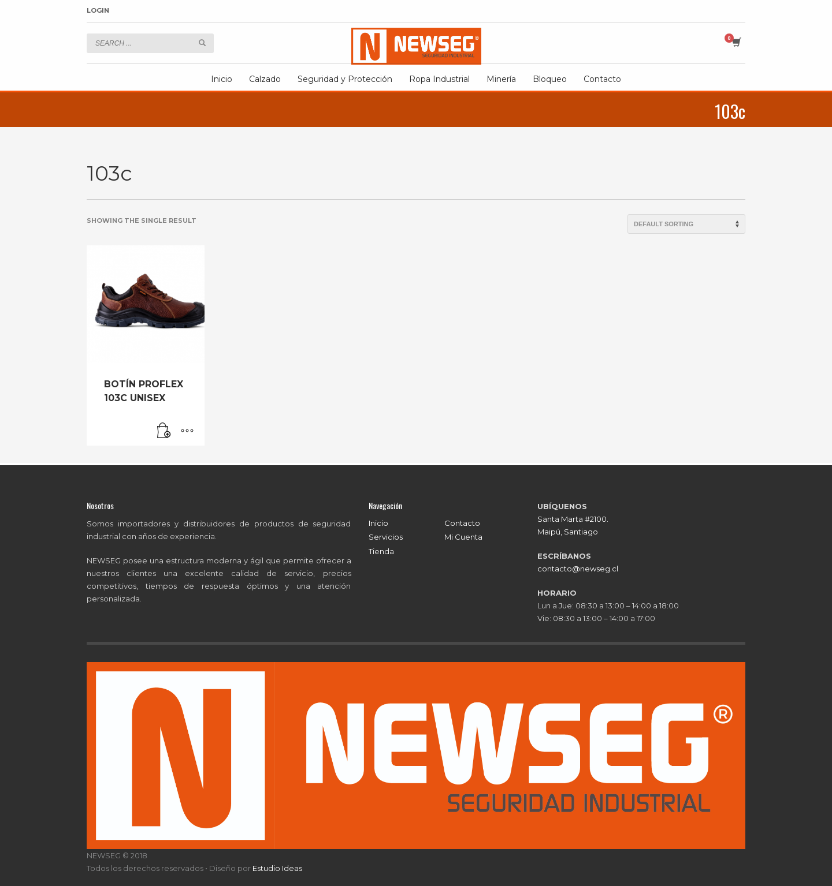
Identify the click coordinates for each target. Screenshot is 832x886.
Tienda (381, 551)
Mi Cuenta (463, 536)
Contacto (462, 523)
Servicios (386, 536)
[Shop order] (686, 224)
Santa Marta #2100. (572, 519)
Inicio (378, 523)
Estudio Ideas (277, 868)
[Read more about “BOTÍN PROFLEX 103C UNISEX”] (164, 431)
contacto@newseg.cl (577, 568)
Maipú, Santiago (567, 531)
